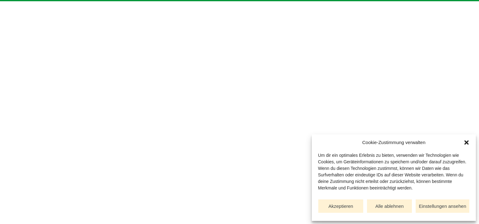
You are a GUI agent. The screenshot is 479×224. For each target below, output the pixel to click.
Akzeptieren (340, 206)
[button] (466, 142)
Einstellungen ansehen (442, 206)
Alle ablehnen (389, 206)
